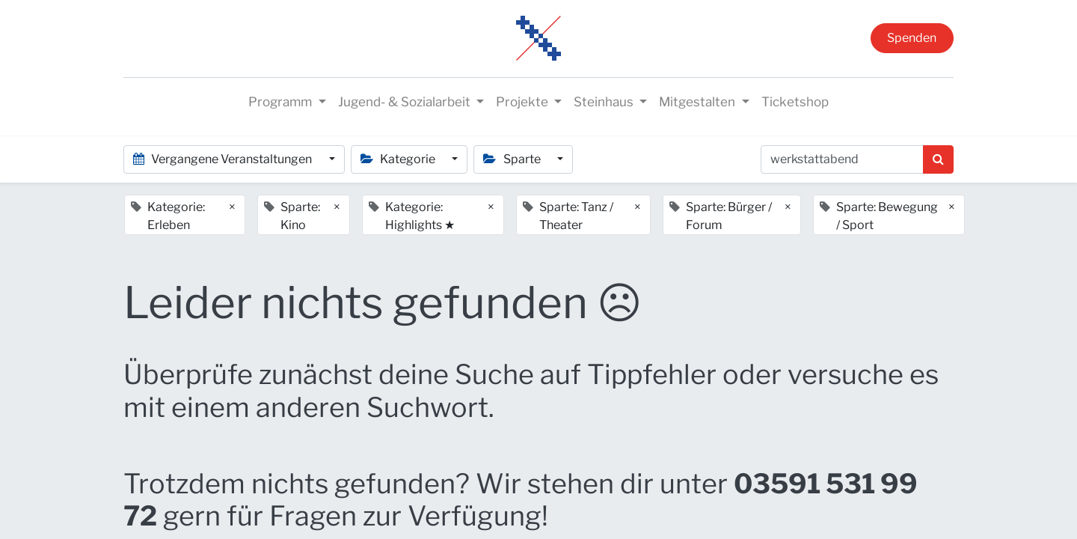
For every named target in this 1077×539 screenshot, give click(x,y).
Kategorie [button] (399, 159)
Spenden (911, 38)
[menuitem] (795, 102)
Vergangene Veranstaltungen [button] (223, 159)
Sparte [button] (512, 159)
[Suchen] (938, 159)
